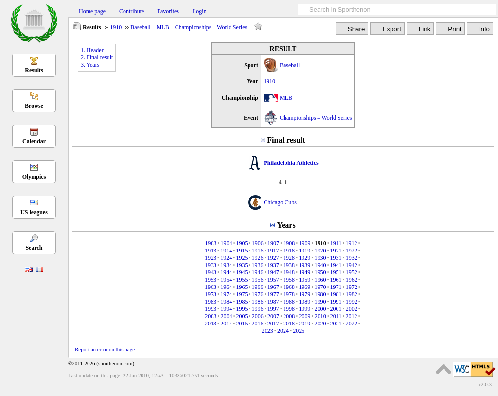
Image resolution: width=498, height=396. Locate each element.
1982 (351, 294)
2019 (304, 323)
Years (286, 225)
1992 (351, 301)
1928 (289, 257)
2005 (242, 316)
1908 (289, 243)
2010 (320, 316)
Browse (34, 105)
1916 (258, 250)
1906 (258, 243)
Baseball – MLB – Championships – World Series (188, 27)
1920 (320, 250)
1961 (336, 279)
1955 (242, 279)
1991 (336, 301)
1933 (210, 265)
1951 (336, 272)
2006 (258, 316)
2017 (273, 323)
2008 (289, 316)
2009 (304, 316)
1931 (336, 257)
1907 (273, 243)
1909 (304, 243)
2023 (267, 330)
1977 (273, 294)
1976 (258, 294)
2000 (320, 309)
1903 (210, 243)
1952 (351, 272)
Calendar (34, 141)
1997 (273, 309)
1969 (304, 287)
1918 (289, 250)
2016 (258, 323)
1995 (242, 309)
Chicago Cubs (280, 202)
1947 (273, 272)
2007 (273, 316)
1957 (273, 279)
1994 (226, 309)
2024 (283, 330)
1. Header (92, 50)
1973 (210, 294)
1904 (226, 243)
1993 (210, 309)
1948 (289, 272)
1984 (226, 301)
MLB (286, 97)
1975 (242, 294)
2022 (351, 323)
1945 (242, 272)
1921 (336, 250)
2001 (336, 309)
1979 (304, 294)
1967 (273, 287)
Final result (286, 140)
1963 (210, 287)
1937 (273, 265)
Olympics (34, 176)
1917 (273, 250)
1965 (242, 287)
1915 (242, 250)
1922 (351, 250)
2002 (351, 309)
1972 (351, 287)
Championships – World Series (316, 117)
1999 (304, 309)
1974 (226, 294)
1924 (226, 257)
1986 (258, 301)
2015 (242, 323)
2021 (336, 323)
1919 (304, 250)
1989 (304, 301)
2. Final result (97, 57)
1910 (116, 27)
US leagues (34, 212)
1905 (242, 243)
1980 (320, 294)
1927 (273, 257)
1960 (320, 279)
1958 (289, 279)
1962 (351, 279)
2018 (289, 323)
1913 (210, 250)
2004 (226, 316)
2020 (320, 323)
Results (34, 70)
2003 (210, 316)
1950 (320, 272)
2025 (298, 330)
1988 (289, 301)
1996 (258, 309)
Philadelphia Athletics (291, 163)
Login (200, 11)
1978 (289, 294)
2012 (351, 316)
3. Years (90, 64)
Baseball (290, 65)
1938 (289, 265)
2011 (336, 316)
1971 (336, 287)
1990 (320, 301)
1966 (258, 287)
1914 (226, 250)
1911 (336, 243)
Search (33, 247)
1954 (226, 279)
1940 (320, 265)
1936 (258, 265)
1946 (258, 272)
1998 (289, 309)
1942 (351, 265)
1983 (210, 301)
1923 (210, 257)
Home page (92, 11)
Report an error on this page (105, 349)
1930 (320, 257)
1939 (304, 265)
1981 (336, 294)
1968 (289, 287)
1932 (351, 257)
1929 (304, 257)
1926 (258, 257)
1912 (351, 243)
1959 (304, 279)
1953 (210, 279)
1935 (242, 265)
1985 (242, 301)
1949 (304, 272)
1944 (226, 272)
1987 (273, 301)
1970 (320, 287)
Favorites (168, 11)
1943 (210, 272)
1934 (226, 265)
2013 (210, 323)
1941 (336, 265)
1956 (258, 279)
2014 (226, 323)
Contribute (131, 11)
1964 (226, 287)
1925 (242, 257)
